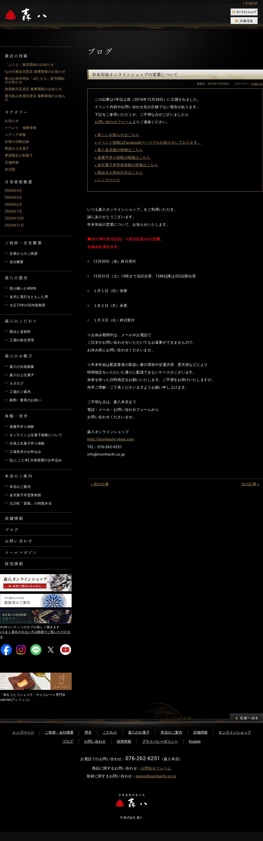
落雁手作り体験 (23, 430)
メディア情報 (16, 138)
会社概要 (17, 265)
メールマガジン (23, 559)
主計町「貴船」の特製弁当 (32, 507)
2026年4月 (14, 194)
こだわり (110, 742)
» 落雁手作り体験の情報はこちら (122, 157)
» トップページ (107, 180)
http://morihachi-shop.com (110, 439)
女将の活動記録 (18, 145)
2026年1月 (14, 215)
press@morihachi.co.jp (156, 785)
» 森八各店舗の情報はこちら (119, 150)
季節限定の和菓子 (20, 159)
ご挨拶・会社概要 (59, 742)
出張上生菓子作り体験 (28, 447)
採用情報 (15, 572)
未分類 (10, 173)
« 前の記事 (100, 484)
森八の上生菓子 (23, 378)
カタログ (17, 387)
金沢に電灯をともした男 (30, 300)
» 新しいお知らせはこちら (117, 135)
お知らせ (12, 124)
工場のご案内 (21, 395)
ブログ (13, 535)
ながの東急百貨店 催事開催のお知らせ (35, 73)
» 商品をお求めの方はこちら (119, 172)
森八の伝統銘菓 (23, 370)
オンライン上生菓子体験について (38, 438)
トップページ (23, 742)
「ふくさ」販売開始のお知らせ (31, 64)
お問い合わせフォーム (113, 122)
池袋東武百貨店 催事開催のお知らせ (35, 92)
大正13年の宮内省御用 (29, 309)
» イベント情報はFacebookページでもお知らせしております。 (148, 142)
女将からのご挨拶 (25, 257)
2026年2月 (14, 208)
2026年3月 (14, 201)
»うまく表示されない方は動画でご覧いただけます (35, 643)
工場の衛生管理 (23, 343)
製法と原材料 (21, 335)
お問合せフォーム (156, 777)
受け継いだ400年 (24, 292)
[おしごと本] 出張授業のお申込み (38, 464)
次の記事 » (250, 484)
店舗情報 (12, 166)
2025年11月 (15, 229)
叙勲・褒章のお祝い (27, 403)
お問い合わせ (20, 547)
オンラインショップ (235, 742)
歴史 (88, 742)
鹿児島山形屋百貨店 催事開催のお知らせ (35, 101)
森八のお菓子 (139, 742)
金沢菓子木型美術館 (27, 498)
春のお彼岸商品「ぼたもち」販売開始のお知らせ (35, 84)
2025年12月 (15, 222)
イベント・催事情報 (22, 131)
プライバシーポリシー (160, 751)
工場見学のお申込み (27, 455)
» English (250, 3)
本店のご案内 (21, 490)
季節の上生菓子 (18, 152)
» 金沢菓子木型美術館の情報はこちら (126, 165)
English (195, 751)
